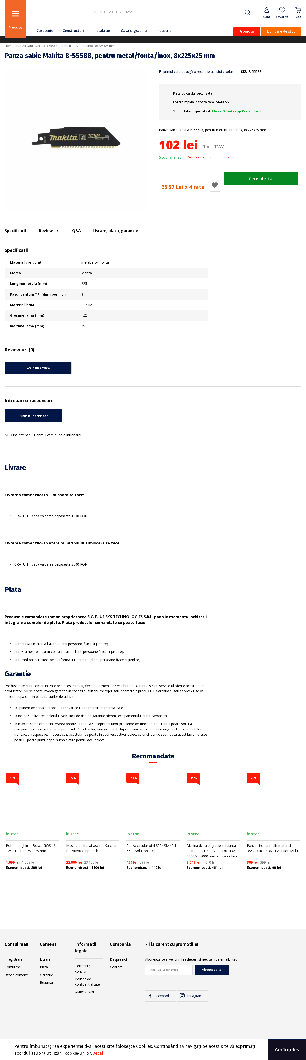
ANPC (79, 992)
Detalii (98, 1053)
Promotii (246, 31)
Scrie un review (38, 368)
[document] (153, 1049)
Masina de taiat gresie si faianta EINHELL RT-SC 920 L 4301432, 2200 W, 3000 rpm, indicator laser (213, 850)
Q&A (76, 230)
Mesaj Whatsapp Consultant (236, 111)
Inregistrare (13, 959)
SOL (91, 992)
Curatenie (45, 30)
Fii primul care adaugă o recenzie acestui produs (196, 71)
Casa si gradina (134, 30)
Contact (116, 967)
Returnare (47, 982)
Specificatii (15, 230)
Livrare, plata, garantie (115, 230)
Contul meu (14, 967)
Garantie (46, 975)
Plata (44, 967)
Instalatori (102, 30)
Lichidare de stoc (281, 31)
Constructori (73, 30)
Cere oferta (260, 178)
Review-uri (49, 230)
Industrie (163, 30)
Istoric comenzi (16, 975)
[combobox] (170, 12)
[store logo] (55, 15)
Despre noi (118, 959)
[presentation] (265, 974)
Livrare (45, 959)
